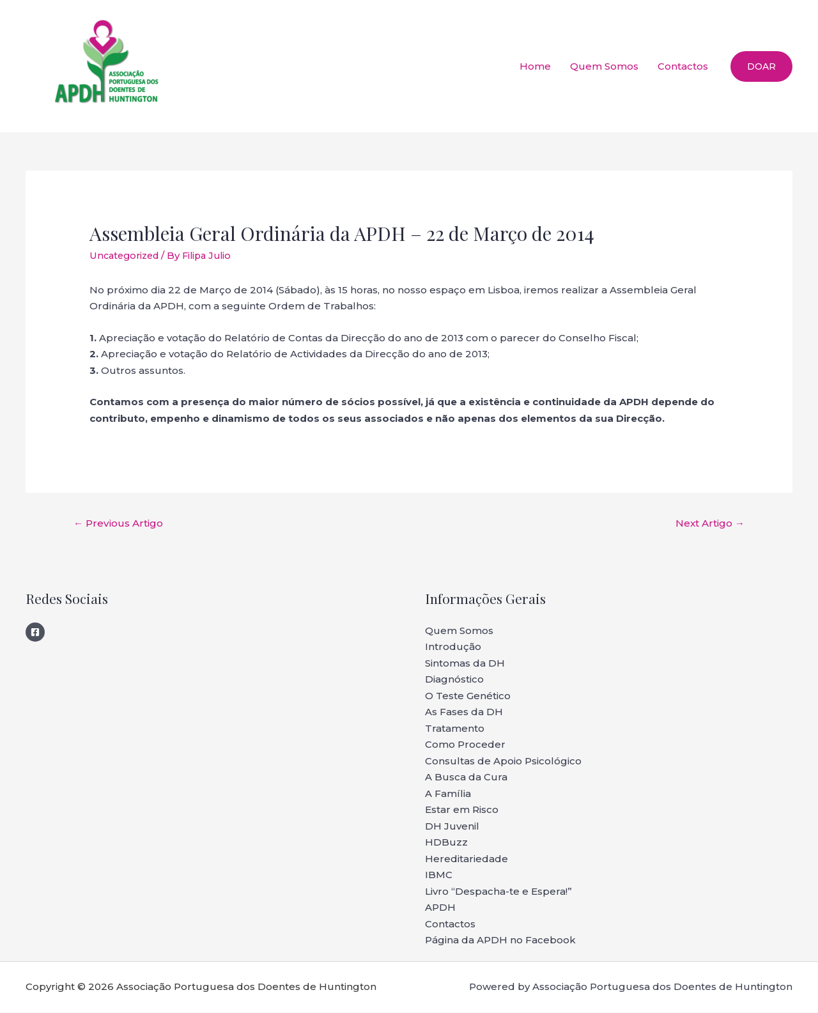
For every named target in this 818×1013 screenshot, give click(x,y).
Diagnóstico (454, 680)
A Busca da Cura (466, 778)
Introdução (453, 648)
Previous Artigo (120, 524)
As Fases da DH (464, 713)
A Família (448, 794)
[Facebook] (35, 632)
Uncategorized (126, 255)
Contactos (683, 66)
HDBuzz (446, 843)
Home (535, 66)
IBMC (438, 876)
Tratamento (454, 729)
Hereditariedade (466, 859)
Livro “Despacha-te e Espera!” (498, 892)
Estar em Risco (461, 811)
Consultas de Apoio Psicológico (503, 761)
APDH (440, 908)
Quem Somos (604, 66)
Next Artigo (707, 524)
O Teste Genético (468, 696)
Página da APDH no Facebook (500, 941)
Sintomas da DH (465, 664)
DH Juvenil (452, 827)
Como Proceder (465, 745)
